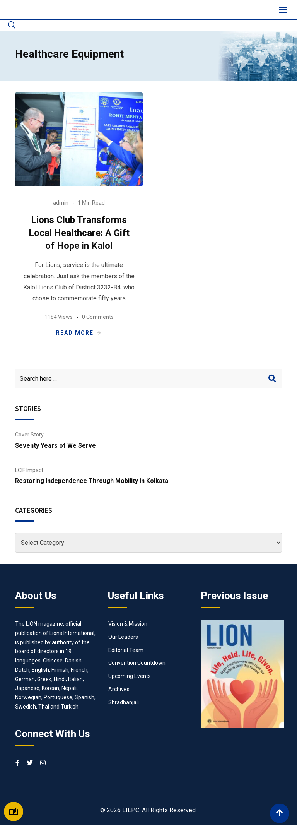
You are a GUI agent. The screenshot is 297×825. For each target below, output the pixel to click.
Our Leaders (123, 637)
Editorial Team (125, 650)
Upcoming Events (129, 676)
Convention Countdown (137, 663)
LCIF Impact (29, 470)
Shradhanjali (123, 702)
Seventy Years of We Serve (55, 445)
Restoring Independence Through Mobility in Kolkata (91, 480)
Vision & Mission (127, 624)
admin (60, 203)
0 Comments (98, 317)
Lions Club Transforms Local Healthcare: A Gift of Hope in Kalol (79, 232)
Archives (119, 689)
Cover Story (29, 434)
